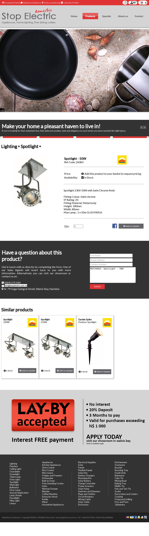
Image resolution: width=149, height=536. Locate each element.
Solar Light (15, 479)
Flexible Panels (85, 470)
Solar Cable (83, 502)
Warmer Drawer (50, 488)
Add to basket (131, 226)
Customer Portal (12, 2)
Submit (94, 288)
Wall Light (14, 484)
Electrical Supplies (87, 462)
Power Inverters (86, 486)
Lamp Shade (16, 495)
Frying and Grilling (123, 499)
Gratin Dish (120, 473)
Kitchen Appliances (51, 465)
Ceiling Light (15, 469)
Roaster (118, 467)
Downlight (15, 474)
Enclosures (83, 504)
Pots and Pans (121, 502)
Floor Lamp (15, 490)
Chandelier (15, 471)
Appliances (47, 462)
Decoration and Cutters (126, 494)
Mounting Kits (85, 478)
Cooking (119, 496)
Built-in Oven (48, 480)
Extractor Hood (49, 496)
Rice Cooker (48, 470)
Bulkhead (14, 487)
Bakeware (119, 475)
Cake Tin (119, 478)
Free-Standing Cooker (53, 483)
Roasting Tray (121, 470)
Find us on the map (52, 2)
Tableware (120, 504)
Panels (81, 467)
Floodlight (14, 498)
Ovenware (120, 465)
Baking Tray (120, 483)
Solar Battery (84, 480)
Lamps (13, 503)
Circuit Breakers (86, 496)
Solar (80, 465)
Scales (118, 491)
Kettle (45, 499)
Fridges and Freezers (52, 475)
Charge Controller (86, 483)
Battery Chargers (86, 475)
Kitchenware (121, 462)
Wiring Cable (84, 499)
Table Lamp (15, 477)
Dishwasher (47, 478)
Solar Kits (83, 473)
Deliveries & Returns (32, 2)
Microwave (47, 473)
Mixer (45, 502)
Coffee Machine (49, 494)
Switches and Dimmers (89, 491)
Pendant (14, 466)
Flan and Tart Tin (123, 488)
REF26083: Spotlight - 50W (112, 275)
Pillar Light (15, 500)
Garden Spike (84, 319)
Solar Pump (83, 488)
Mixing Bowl (120, 480)
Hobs (44, 486)
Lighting (13, 463)
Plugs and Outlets (86, 494)
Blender (46, 491)
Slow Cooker (48, 467)
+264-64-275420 (71, 2)
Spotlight (7, 319)
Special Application (19, 492)
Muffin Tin (119, 486)
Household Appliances (53, 504)
